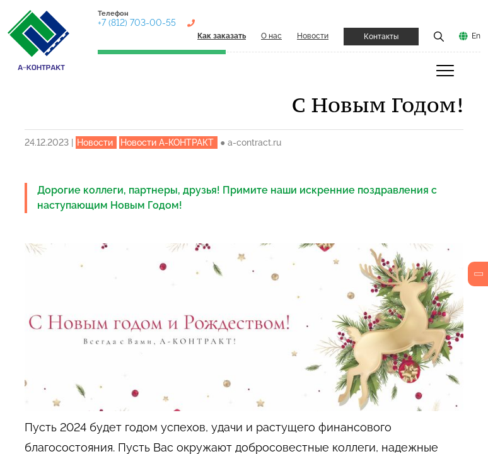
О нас (271, 36)
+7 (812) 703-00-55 (137, 23)
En (476, 36)
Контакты (381, 36)
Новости (312, 36)
